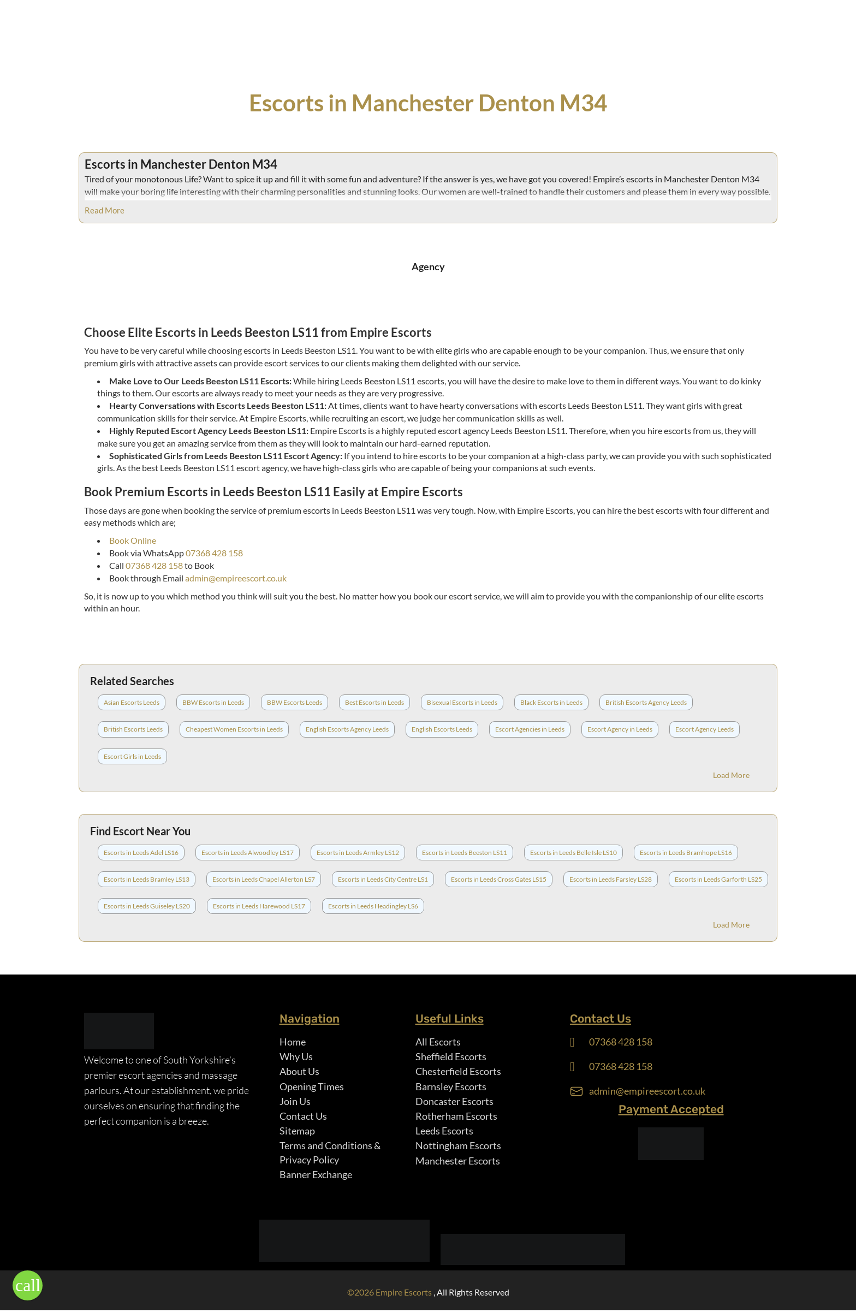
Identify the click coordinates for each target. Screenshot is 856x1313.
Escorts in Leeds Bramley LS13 (146, 879)
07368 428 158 (214, 553)
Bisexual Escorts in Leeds (462, 702)
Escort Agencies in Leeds (529, 729)
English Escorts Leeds (442, 729)
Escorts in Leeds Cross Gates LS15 (498, 879)
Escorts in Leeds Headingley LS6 (373, 906)
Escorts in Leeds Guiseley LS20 (147, 906)
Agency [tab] (428, 266)
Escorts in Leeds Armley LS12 (358, 852)
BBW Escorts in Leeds (213, 702)
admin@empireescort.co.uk (236, 578)
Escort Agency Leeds (704, 729)
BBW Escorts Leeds (294, 702)
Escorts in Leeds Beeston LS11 (464, 852)
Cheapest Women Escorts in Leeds (234, 729)
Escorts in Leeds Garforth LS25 (718, 879)
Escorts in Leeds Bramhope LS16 (686, 852)
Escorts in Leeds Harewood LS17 (259, 906)
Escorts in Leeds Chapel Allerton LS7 (263, 879)
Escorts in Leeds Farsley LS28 (610, 879)
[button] (28, 1285)
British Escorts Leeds (133, 729)
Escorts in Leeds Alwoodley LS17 (247, 852)
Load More (731, 775)
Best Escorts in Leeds (374, 702)
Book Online (132, 540)
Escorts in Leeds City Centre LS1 (383, 879)
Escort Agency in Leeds (619, 729)
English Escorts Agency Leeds (347, 729)
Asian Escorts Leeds (131, 702)
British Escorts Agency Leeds (646, 702)
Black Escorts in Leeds (551, 702)
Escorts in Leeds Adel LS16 (141, 852)
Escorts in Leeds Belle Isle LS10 (573, 852)
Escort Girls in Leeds (132, 756)
